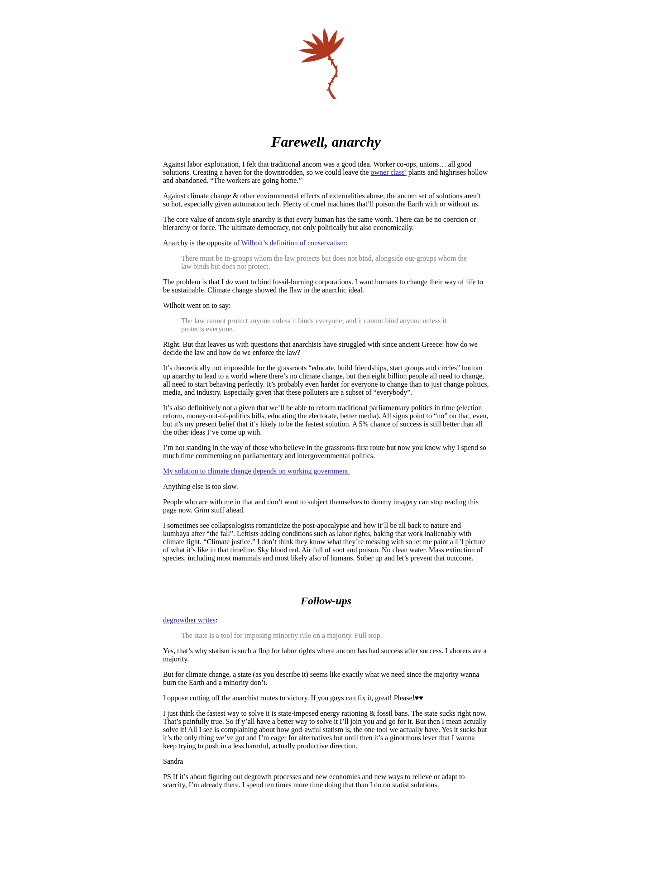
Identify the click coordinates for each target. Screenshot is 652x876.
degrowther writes (189, 620)
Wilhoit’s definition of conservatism (293, 243)
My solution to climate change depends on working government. (256, 471)
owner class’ (389, 172)
